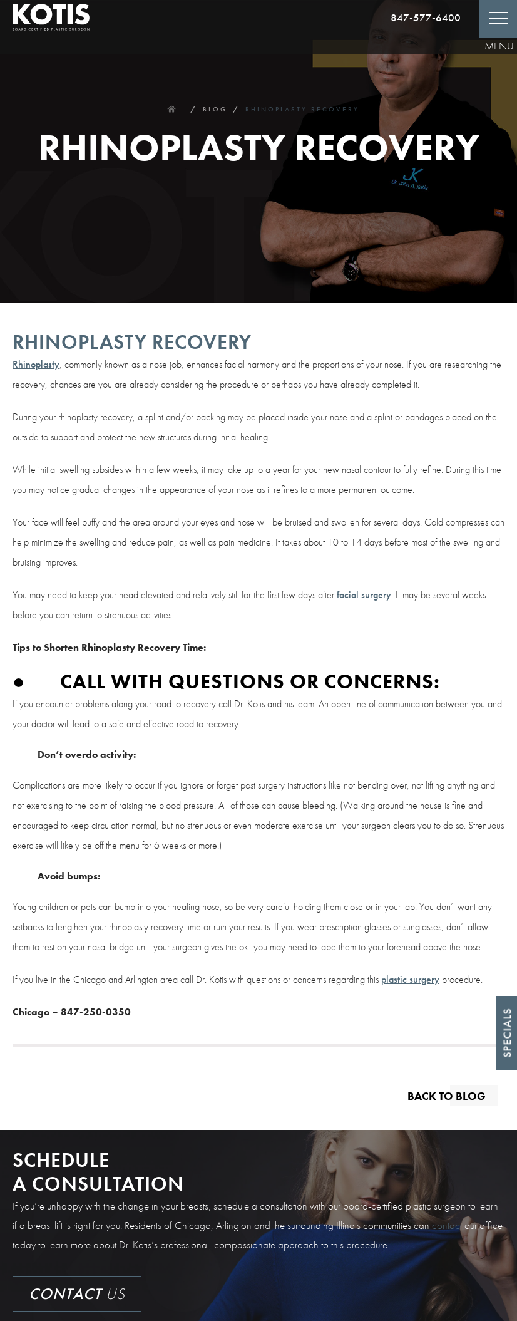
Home (171, 109)
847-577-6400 (426, 17)
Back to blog (446, 1095)
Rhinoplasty (36, 364)
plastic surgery (410, 979)
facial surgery (364, 594)
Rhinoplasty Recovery (302, 109)
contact (447, 1225)
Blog (215, 109)
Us (77, 1293)
